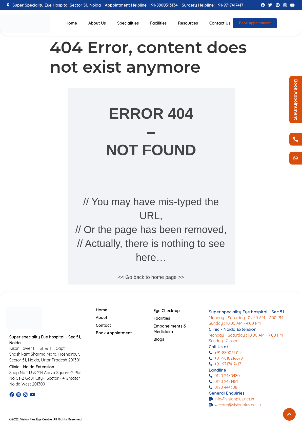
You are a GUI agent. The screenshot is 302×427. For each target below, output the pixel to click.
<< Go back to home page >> (151, 277)
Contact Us (220, 23)
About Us (97, 23)
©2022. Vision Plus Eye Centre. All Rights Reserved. (45, 419)
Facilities (158, 23)
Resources (188, 23)
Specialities (128, 23)
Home (71, 23)
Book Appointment (295, 99)
